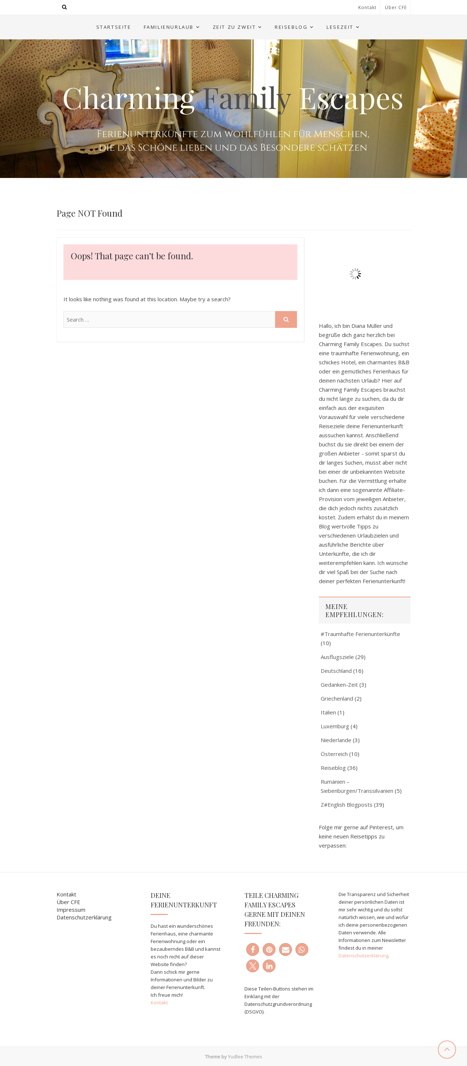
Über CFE (396, 7)
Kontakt (367, 7)
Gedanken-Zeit (339, 684)
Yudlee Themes (245, 1056)
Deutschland (336, 670)
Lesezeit (340, 27)
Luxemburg (335, 726)
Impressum (71, 909)
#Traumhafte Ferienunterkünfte (360, 633)
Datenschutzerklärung (84, 917)
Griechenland (337, 698)
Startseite (113, 27)
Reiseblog (291, 27)
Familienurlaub (169, 27)
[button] (252, 949)
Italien (328, 712)
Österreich (334, 753)
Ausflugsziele (337, 656)
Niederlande (336, 740)
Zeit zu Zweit (234, 27)
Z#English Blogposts (347, 804)
